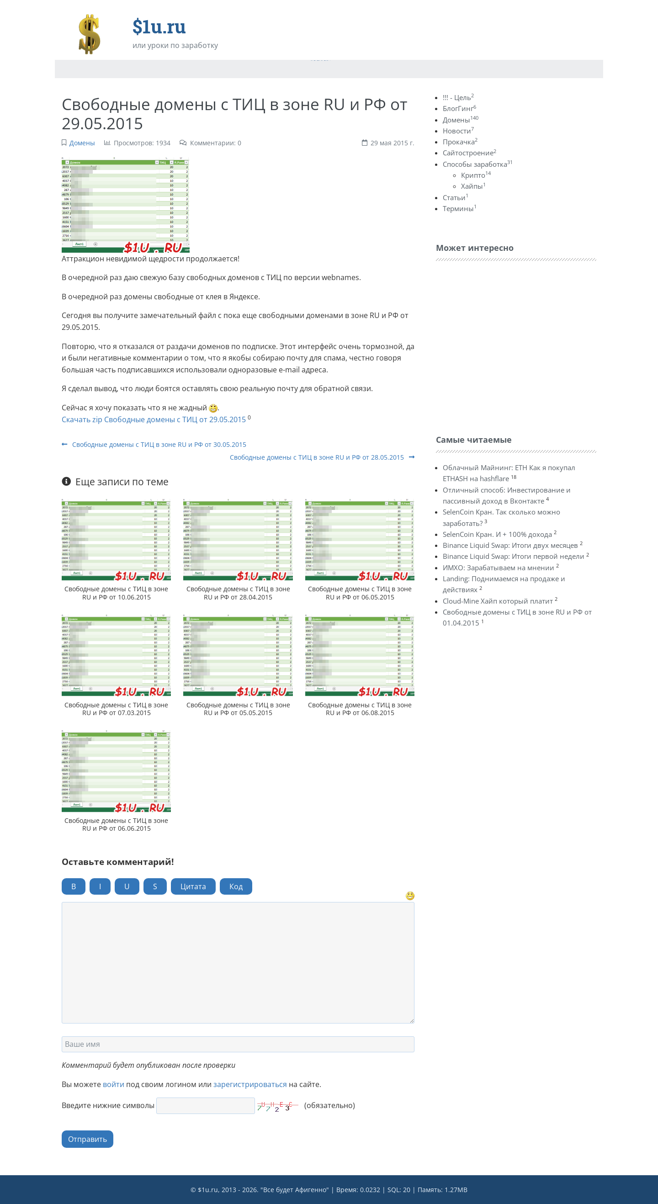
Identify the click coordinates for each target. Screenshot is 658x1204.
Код (236, 886)
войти (113, 1084)
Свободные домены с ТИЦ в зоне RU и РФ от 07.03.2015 (116, 708)
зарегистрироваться (250, 1084)
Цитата (193, 886)
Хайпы (473, 186)
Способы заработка (478, 164)
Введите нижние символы (108, 1105)
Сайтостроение (469, 152)
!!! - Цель (458, 97)
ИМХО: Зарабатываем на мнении (498, 567)
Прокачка (460, 141)
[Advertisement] (504, 345)
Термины (460, 208)
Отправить (87, 1139)
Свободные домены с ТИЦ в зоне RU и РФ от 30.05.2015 (154, 444)
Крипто (476, 175)
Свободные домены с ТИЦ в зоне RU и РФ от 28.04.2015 (238, 592)
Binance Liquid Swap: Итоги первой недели (513, 556)
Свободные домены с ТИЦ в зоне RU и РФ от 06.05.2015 (360, 592)
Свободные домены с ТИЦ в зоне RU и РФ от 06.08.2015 (360, 708)
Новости (458, 130)
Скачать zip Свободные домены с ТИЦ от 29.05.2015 (154, 419)
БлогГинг (459, 108)
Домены (82, 142)
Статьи (455, 197)
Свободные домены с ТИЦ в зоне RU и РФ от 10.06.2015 (116, 592)
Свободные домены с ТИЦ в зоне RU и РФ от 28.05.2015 (322, 457)
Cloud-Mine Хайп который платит (498, 600)
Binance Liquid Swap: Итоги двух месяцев (510, 545)
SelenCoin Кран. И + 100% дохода (497, 534)
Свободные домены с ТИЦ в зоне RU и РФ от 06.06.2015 (116, 824)
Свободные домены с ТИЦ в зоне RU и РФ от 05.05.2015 (238, 708)
